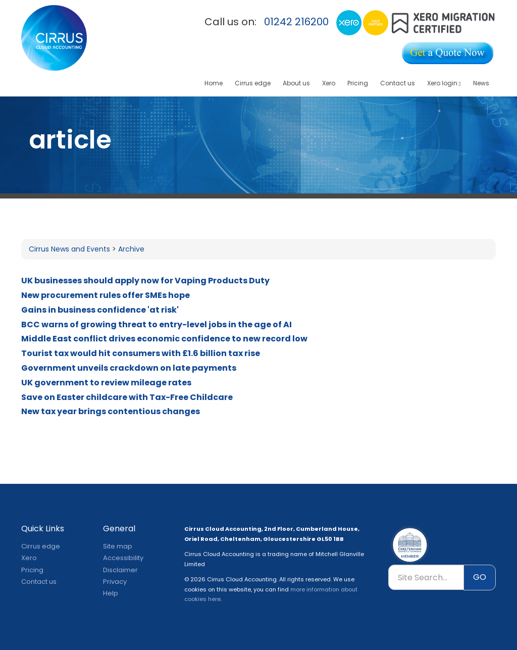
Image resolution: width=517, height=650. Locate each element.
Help (110, 593)
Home (213, 83)
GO (479, 577)
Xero (328, 83)
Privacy (115, 581)
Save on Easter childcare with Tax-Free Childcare (127, 397)
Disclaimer (120, 570)
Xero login (444, 83)
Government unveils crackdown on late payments (128, 368)
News (481, 83)
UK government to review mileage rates (106, 382)
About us (296, 83)
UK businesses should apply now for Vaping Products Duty (145, 280)
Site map (117, 546)
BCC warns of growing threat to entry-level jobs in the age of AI (156, 324)
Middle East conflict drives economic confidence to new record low (164, 338)
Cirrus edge (253, 83)
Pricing (357, 83)
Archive (131, 249)
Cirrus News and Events (69, 249)
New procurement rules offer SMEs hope (105, 295)
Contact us (397, 83)
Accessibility (123, 558)
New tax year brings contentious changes (110, 411)
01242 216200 (296, 22)
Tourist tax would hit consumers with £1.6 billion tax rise (140, 353)
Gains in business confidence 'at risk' (100, 310)
